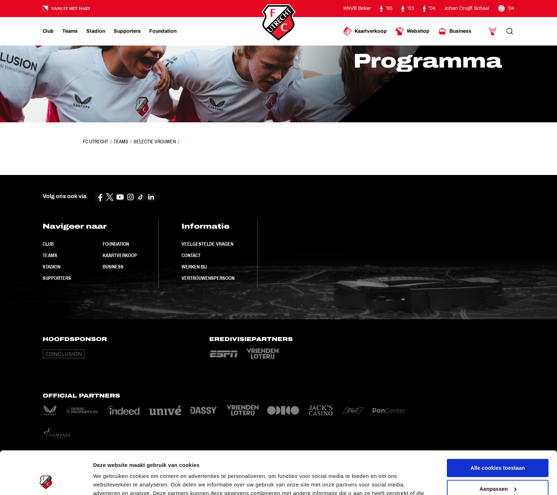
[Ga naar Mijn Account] (492, 31)
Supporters (57, 278)
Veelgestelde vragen (207, 244)
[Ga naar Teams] (70, 31)
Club (48, 244)
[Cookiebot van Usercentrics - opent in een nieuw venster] (46, 481)
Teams (121, 141)
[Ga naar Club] (48, 31)
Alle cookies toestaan (497, 428)
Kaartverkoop (120, 255)
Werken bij (194, 267)
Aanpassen (498, 448)
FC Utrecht (95, 141)
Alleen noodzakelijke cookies (498, 469)
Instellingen (108, 481)
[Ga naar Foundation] (163, 31)
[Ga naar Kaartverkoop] (365, 31)
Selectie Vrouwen (155, 141)
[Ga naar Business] (454, 31)
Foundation (116, 244)
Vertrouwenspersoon (208, 278)
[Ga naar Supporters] (127, 31)
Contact (191, 255)
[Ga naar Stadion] (95, 31)
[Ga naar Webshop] (412, 31)
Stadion (51, 267)
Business (113, 267)
